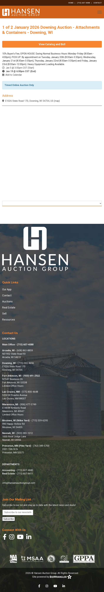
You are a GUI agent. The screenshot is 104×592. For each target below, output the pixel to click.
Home (71, 3)
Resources (8, 319)
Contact (98, 3)
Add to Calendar (13, 74)
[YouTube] (20, 537)
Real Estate (8, 307)
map (57, 100)
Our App (6, 289)
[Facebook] (4, 537)
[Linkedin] (28, 537)
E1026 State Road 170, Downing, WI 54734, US (29, 100)
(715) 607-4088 (83, 3)
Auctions (7, 301)
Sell (4, 313)
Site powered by (52, 577)
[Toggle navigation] (99, 12)
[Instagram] (11, 537)
